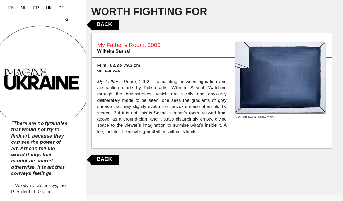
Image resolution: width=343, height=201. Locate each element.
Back (104, 24)
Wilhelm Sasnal (113, 51)
